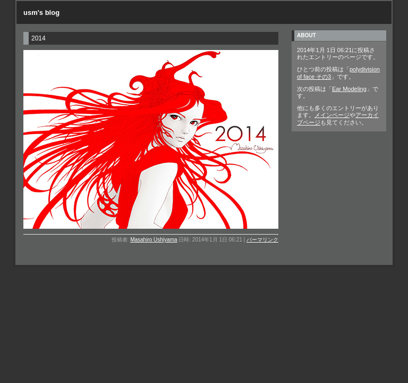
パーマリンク (262, 240)
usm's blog (41, 12)
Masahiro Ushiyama (153, 240)
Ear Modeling (349, 89)
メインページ (332, 115)
